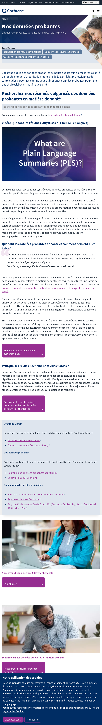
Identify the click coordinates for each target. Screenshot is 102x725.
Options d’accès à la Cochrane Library (28, 445)
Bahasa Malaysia (68, 2)
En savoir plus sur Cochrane (22, 477)
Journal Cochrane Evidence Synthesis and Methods (35, 494)
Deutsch (56, 2)
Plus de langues (90, 2)
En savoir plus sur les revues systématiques (19, 352)
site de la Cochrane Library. (65, 115)
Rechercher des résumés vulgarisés (22, 51)
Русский (38, 2)
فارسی (30, 2)
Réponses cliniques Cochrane (23, 499)
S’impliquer (10, 583)
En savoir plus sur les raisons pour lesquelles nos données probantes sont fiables (20, 405)
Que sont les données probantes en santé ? (27, 56)
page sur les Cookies (13, 711)
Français (5, 2)
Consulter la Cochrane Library (24, 440)
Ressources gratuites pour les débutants (20, 670)
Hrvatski (47, 2)
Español (22, 2)
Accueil (5, 18)
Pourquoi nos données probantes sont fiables (32, 472)
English (13, 2)
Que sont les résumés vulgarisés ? (62, 51)
